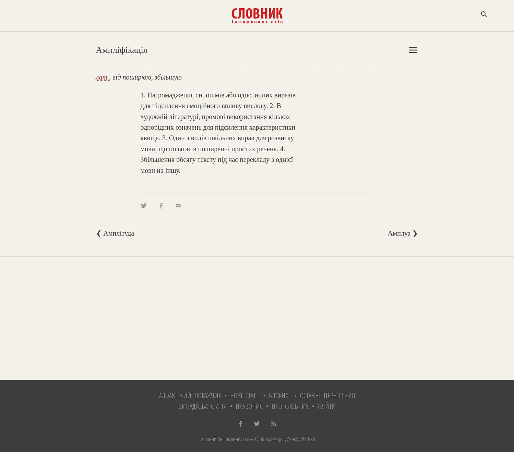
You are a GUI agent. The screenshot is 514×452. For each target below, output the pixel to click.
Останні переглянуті (327, 395)
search (484, 14)
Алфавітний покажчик (190, 395)
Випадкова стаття (202, 406)
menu (412, 50)
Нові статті (245, 395)
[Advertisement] (257, 318)
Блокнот (280, 395)
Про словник (290, 406)
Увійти (327, 406)
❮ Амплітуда (115, 233)
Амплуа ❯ (403, 233)
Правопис (249, 406)
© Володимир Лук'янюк (276, 439)
